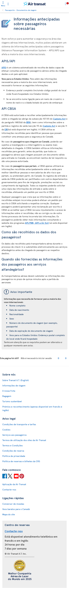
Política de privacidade (13, 456)
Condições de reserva (13, 450)
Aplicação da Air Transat (14, 484)
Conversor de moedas (13, 503)
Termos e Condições (12, 445)
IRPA (28, 122)
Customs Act (59, 118)
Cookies (6, 429)
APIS (4, 67)
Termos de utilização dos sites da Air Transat (24, 440)
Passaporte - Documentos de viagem (20, 10)
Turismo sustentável (12, 401)
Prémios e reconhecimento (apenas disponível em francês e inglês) (32, 408)
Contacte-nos (9, 489)
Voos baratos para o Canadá (16, 509)
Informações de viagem (13, 385)
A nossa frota (8, 390)
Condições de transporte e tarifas (19, 424)
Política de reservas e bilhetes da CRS (21, 461)
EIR (6, 129)
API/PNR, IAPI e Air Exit (37, 222)
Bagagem (6, 396)
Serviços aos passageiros (14, 434)
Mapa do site (8, 514)
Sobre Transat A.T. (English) (15, 380)
